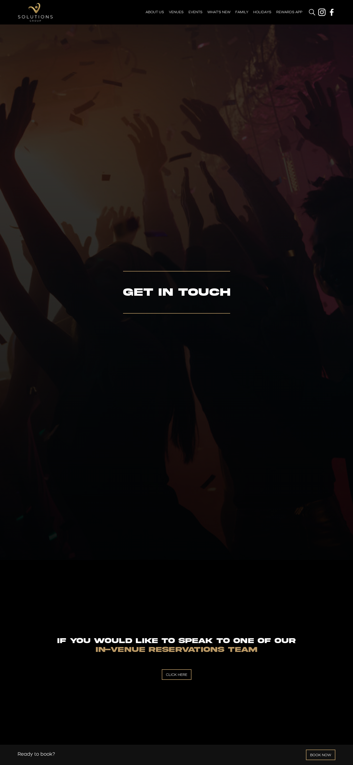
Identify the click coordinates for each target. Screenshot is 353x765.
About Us (155, 12)
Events (195, 12)
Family (241, 12)
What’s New (218, 12)
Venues (176, 12)
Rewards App (289, 12)
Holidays (262, 12)
